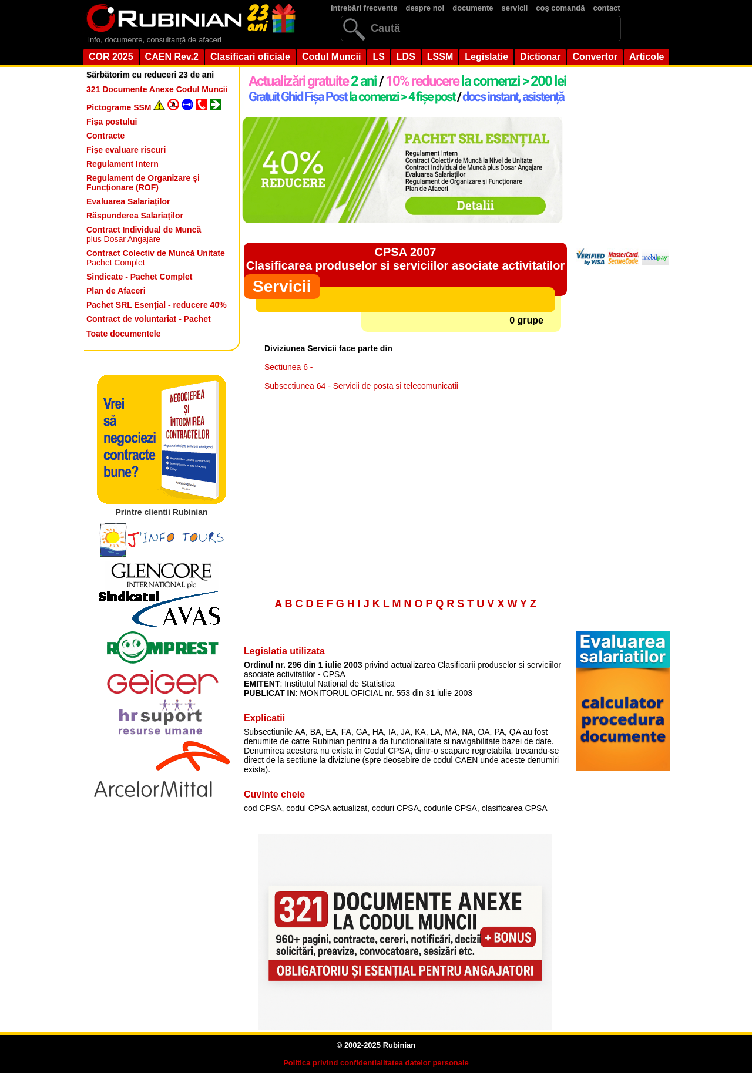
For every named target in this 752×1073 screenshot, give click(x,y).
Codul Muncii (331, 57)
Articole (646, 57)
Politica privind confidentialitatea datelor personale (376, 1062)
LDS (406, 57)
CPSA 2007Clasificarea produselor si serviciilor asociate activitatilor (405, 258)
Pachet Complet (155, 257)
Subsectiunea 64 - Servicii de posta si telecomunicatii (361, 386)
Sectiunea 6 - (288, 367)
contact (606, 8)
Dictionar (540, 57)
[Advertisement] (405, 488)
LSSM (440, 57)
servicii (515, 8)
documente (472, 8)
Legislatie (486, 57)
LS (378, 57)
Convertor (594, 57)
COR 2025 (111, 57)
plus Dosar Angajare (143, 234)
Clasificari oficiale (250, 57)
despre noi (424, 8)
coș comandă (560, 8)
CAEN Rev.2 (172, 57)
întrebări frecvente (364, 8)
